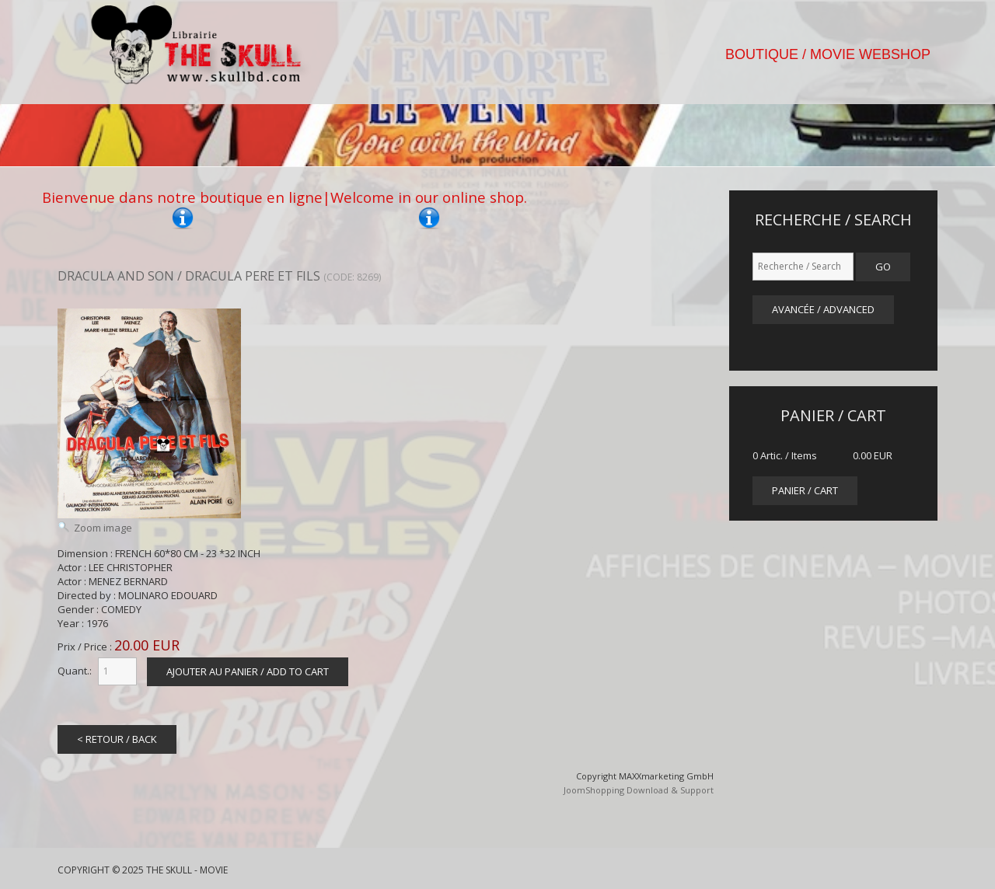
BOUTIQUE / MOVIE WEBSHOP (827, 54)
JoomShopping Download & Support (639, 790)
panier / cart (805, 490)
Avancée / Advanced (823, 309)
